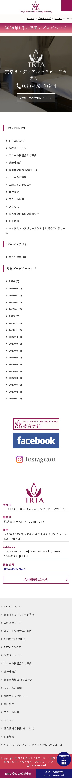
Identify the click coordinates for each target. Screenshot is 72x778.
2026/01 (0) (15, 309)
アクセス (14, 206)
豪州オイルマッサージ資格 (19, 614)
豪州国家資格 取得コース (23, 170)
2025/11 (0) (15, 330)
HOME (30, 18)
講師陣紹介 (15, 162)
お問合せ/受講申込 (14, 639)
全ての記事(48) (18, 257)
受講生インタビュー (20, 184)
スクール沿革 (16, 199)
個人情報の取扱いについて (24, 214)
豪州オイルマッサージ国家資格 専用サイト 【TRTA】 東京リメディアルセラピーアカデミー (36, 7)
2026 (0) (14, 281)
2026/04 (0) (15, 288)
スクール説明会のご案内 (23, 155)
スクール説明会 (54, 773)
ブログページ (44, 18)
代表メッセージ (18, 148)
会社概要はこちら (36, 580)
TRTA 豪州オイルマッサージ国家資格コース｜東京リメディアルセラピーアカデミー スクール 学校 (37, 760)
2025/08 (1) (15, 350)
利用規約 (14, 221)
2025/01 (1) (15, 398)
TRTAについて (17, 140)
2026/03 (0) (15, 295)
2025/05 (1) (15, 371)
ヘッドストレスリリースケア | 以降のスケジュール (35, 230)
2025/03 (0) (15, 384)
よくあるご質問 (18, 177)
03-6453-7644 (39, 86)
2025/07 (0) (15, 357)
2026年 (58, 18)
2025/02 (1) (15, 391)
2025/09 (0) (15, 343)
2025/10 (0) (15, 336)
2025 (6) (14, 316)
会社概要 (14, 192)
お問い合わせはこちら (34, 98)
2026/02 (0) (15, 302)
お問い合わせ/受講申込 (18, 773)
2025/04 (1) (15, 378)
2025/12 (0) (15, 323)
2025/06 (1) (15, 364)
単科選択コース (13, 622)
